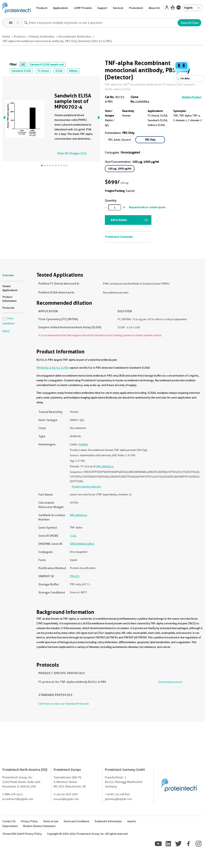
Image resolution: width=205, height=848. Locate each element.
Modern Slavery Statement (39, 826)
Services (118, 7)
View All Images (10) (71, 153)
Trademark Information (108, 821)
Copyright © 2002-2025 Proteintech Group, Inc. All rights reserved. (87, 833)
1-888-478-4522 (12, 794)
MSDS (6, 331)
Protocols (8, 307)
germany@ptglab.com (118, 799)
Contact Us (8, 821)
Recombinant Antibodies (74, 36)
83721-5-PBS (60, 367)
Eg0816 (83, 444)
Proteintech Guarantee (119, 236)
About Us (154, 7)
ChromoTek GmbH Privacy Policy (22, 833)
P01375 (74, 576)
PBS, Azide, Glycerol (119, 139)
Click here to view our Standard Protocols (63, 703)
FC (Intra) (43, 70)
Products (41, 7)
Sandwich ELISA (21, 70)
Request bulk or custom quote (147, 207)
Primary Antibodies (42, 36)
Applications (60, 7)
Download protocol (170, 681)
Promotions (136, 7)
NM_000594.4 (104, 466)
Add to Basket (119, 219)
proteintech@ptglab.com (17, 799)
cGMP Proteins (83, 7)
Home (6, 36)
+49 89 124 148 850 (117, 794)
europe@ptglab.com (66, 799)
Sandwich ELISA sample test (47, 64)
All (23, 64)
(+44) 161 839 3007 (66, 794)
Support (102, 7)
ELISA (58, 70)
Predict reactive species (86, 486)
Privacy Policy (29, 821)
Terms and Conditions (76, 821)
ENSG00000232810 (82, 543)
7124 (73, 535)
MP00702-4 (43, 367)
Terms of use (50, 821)
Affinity (73, 70)
